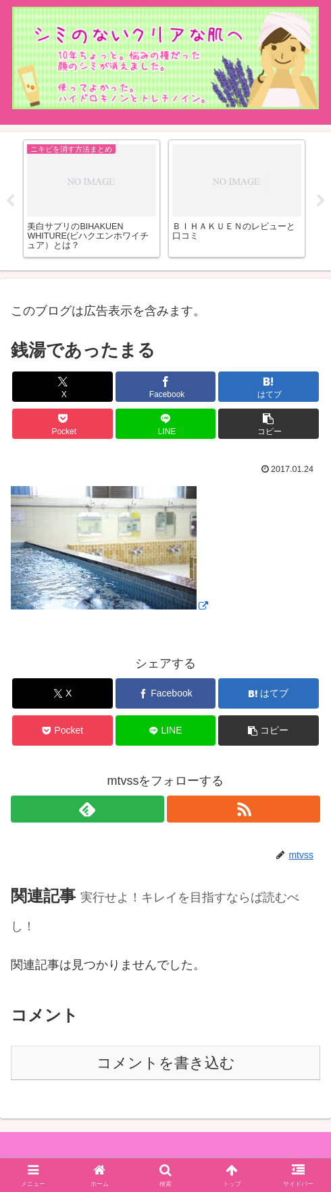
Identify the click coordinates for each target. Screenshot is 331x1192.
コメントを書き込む (166, 1062)
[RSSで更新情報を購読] (243, 809)
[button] (268, 424)
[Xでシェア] (62, 386)
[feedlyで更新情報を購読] (87, 809)
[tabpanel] (91, 199)
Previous (10, 201)
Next (321, 201)
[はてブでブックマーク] (268, 386)
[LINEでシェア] (166, 424)
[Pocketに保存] (62, 424)
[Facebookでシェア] (166, 386)
